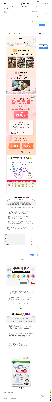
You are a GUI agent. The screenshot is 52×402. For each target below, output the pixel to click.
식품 (32, 6)
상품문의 (13, 33)
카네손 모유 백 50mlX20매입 (21, 387)
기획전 (22, 6)
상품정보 (6, 33)
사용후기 (9, 33)
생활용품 (29, 6)
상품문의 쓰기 (32, 255)
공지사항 (40, 6)
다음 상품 (46, 29)
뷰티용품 (36, 6)
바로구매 (43, 47)
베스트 (15, 6)
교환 (19, 33)
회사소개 (5, 392)
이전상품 (5, 29)
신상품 (19, 6)
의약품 (26, 6)
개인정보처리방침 (13, 392)
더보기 (36, 255)
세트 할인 (12, 6)
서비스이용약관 (8, 392)
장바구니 (43, 45)
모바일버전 (17, 392)
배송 (17, 33)
